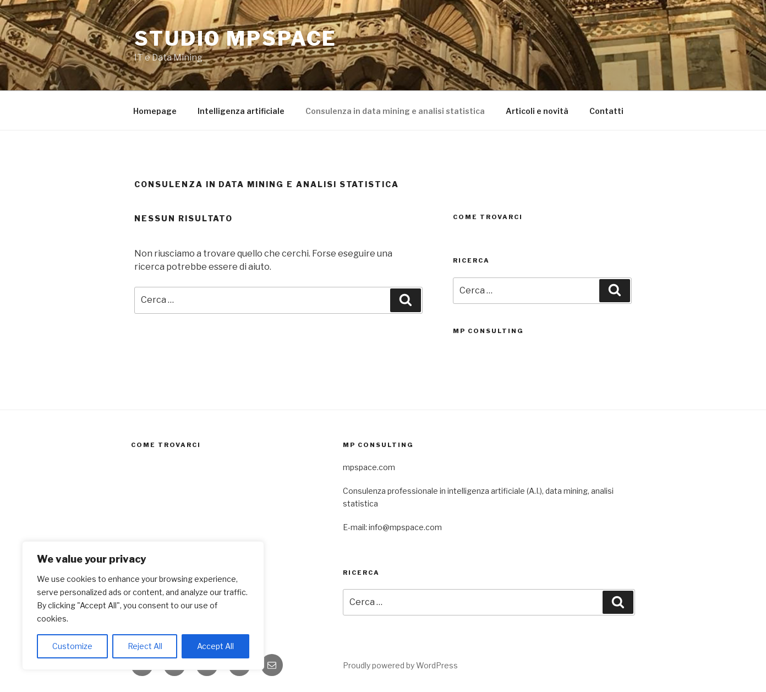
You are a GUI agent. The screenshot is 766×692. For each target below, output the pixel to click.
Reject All (145, 646)
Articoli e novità (537, 111)
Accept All (215, 646)
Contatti (606, 111)
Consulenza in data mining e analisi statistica (395, 111)
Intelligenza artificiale (241, 111)
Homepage (155, 111)
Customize (72, 646)
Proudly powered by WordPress (400, 665)
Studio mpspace (235, 38)
